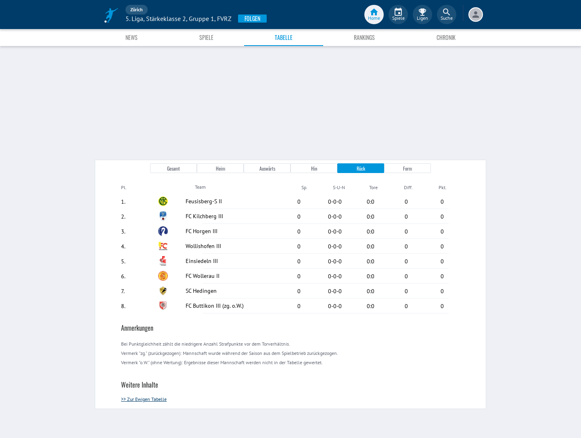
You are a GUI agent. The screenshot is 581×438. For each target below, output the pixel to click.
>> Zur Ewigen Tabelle (144, 399)
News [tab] (131, 37)
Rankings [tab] (364, 37)
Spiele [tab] (206, 37)
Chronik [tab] (446, 37)
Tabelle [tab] (284, 37)
